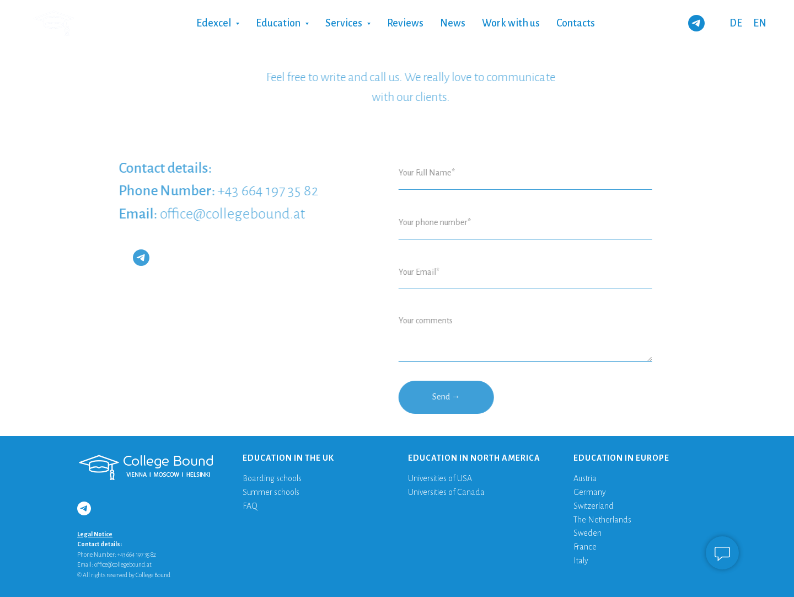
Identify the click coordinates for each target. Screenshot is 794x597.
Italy (580, 560)
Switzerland (593, 506)
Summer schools (271, 492)
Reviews (405, 23)
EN (759, 23)
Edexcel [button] (214, 23)
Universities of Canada (446, 492)
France (585, 546)
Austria (585, 478)
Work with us (511, 23)
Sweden (587, 533)
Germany (589, 492)
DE (735, 23)
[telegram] (696, 23)
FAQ (250, 506)
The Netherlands (602, 519)
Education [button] (279, 23)
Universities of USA (440, 478)
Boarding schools (272, 478)
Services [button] (344, 23)
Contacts (575, 23)
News (452, 23)
